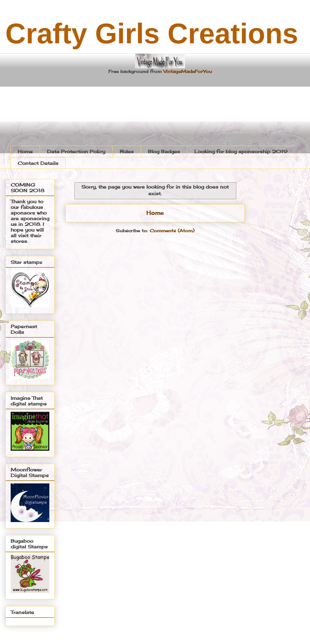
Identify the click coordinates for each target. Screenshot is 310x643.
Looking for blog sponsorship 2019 (241, 151)
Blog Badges (164, 151)
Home (25, 151)
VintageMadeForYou (187, 71)
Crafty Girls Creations (151, 33)
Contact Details (38, 163)
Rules (127, 151)
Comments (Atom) (172, 230)
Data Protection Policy (76, 151)
